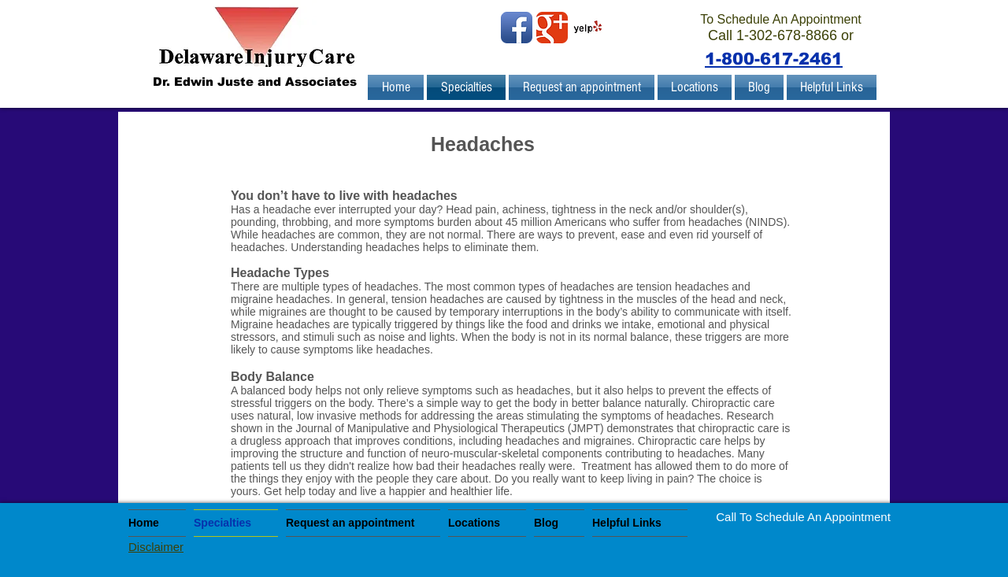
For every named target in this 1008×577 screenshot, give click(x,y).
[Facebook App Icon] (516, 27)
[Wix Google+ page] (552, 27)
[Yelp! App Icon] (587, 27)
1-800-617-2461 (774, 59)
